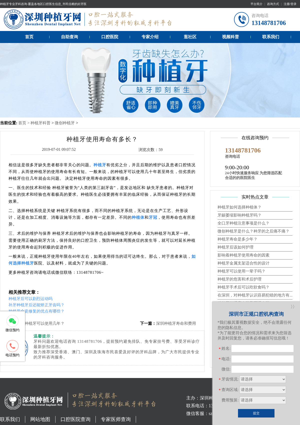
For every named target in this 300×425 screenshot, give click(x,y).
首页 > (24, 123)
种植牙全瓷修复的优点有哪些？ (36, 311)
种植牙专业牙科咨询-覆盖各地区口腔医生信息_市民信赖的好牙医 (43, 4)
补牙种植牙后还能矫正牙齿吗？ (36, 305)
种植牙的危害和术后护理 (240, 279)
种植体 (138, 217)
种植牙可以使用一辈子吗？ (242, 271)
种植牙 (100, 165)
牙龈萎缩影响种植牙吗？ (240, 215)
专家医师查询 (116, 419)
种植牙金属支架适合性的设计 (244, 263)
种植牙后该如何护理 (236, 247)
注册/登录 (290, 4)
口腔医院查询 (75, 419)
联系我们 (270, 36)
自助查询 (69, 36)
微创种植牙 (65, 123)
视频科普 (230, 36)
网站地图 (40, 419)
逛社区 (190, 36)
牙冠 (153, 217)
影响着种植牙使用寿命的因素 (244, 255)
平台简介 (256, 4)
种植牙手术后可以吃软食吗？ (244, 287)
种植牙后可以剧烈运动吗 (30, 298)
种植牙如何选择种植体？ (240, 207)
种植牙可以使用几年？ (44, 323)
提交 (256, 413)
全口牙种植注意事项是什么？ (244, 223)
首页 (29, 36)
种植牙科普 (40, 123)
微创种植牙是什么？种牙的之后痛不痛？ (254, 231)
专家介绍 (150, 36)
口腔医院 (109, 36)
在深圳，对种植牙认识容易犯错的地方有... (255, 295)
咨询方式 (273, 4)
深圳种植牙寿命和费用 (176, 323)
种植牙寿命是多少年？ (238, 239)
